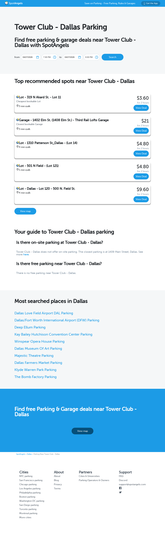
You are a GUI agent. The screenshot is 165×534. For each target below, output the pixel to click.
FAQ (121, 476)
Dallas (29, 454)
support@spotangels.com (132, 484)
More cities (25, 517)
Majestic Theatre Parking (33, 356)
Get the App (151, 3)
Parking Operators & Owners (94, 480)
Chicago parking (28, 484)
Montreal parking (28, 513)
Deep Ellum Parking (30, 327)
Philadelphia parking (30, 492)
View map (25, 211)
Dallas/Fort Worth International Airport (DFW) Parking (56, 320)
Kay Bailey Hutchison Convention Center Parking (53, 334)
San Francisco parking (30, 480)
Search (112, 57)
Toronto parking (27, 509)
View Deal (141, 108)
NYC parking (25, 476)
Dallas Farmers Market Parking (38, 363)
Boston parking (27, 497)
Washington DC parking (31, 501)
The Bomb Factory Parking (35, 377)
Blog (56, 480)
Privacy (58, 484)
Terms (57, 488)
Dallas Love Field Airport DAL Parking (43, 313)
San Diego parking (29, 505)
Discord (123, 480)
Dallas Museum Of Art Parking (38, 349)
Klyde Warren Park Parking (35, 370)
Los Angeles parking (29, 488)
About (57, 476)
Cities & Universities (89, 476)
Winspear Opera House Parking (39, 342)
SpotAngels (20, 454)
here (26, 254)
